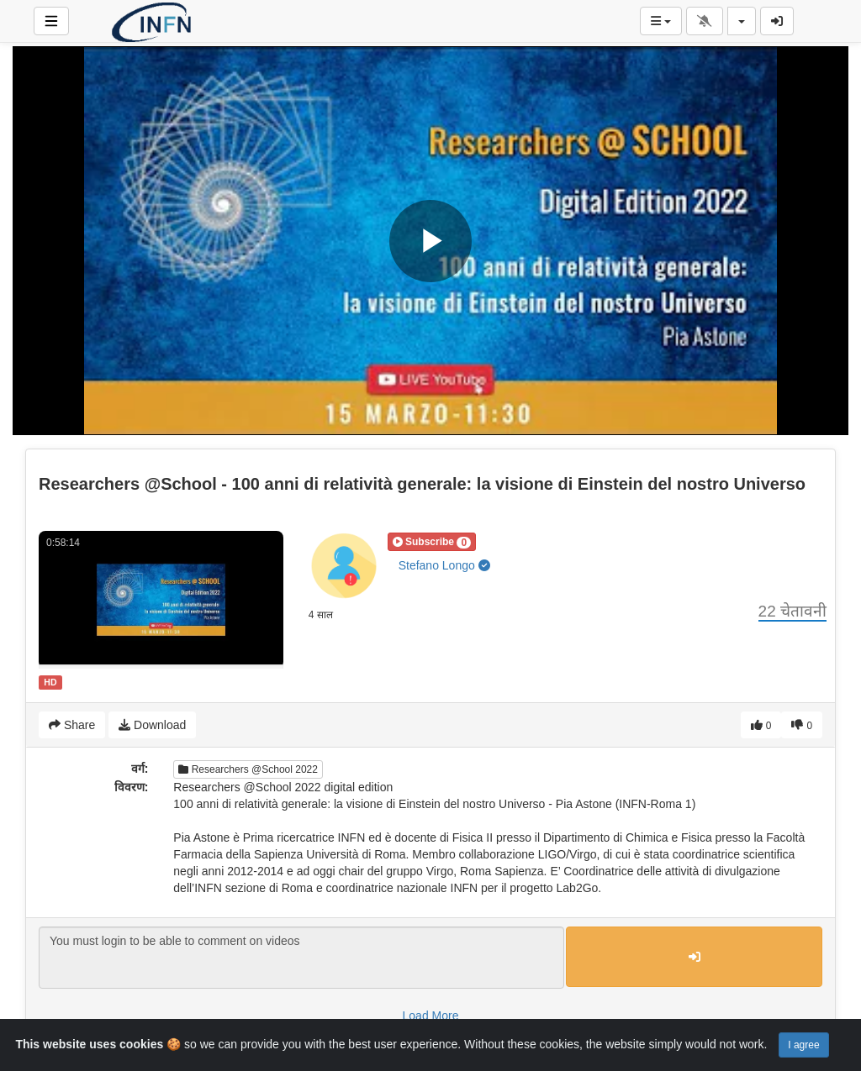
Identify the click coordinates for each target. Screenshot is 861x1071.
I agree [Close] (803, 1045)
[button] (432, 542)
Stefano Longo (444, 565)
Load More (431, 1015)
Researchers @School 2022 (248, 769)
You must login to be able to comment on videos (301, 958)
